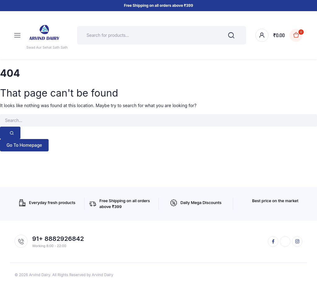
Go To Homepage (24, 145)
